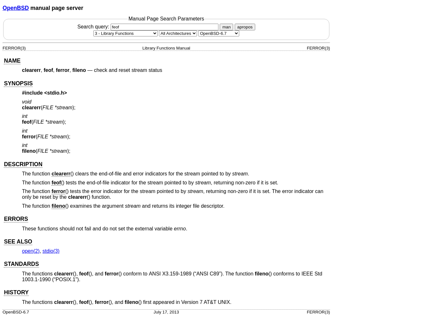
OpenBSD (16, 8)
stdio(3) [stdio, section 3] (51, 251)
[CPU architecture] (178, 33)
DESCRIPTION (23, 164)
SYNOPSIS (18, 83)
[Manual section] (125, 33)
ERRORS (16, 219)
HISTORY (16, 292)
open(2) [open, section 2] (31, 251)
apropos (245, 27)
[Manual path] (218, 33)
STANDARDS (21, 264)
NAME (12, 61)
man (226, 27)
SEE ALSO (18, 241)
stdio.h (55, 93)
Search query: (148, 26)
